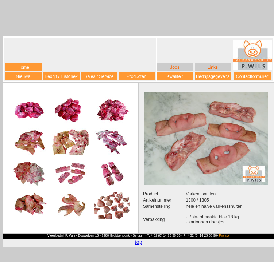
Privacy (223, 235)
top (138, 242)
